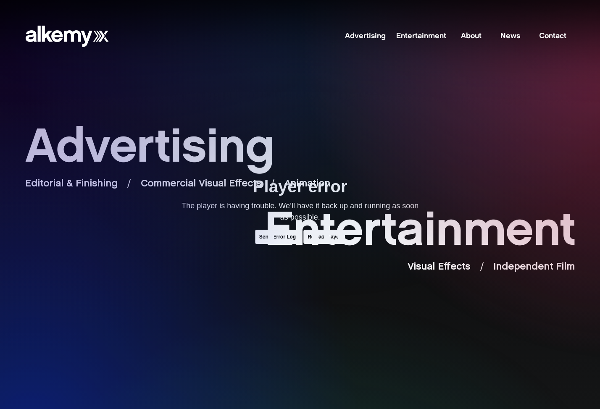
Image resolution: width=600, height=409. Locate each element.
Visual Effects (439, 267)
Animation (307, 184)
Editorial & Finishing (71, 184)
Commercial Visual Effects (201, 184)
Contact (552, 36)
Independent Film (534, 267)
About (471, 36)
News (510, 36)
